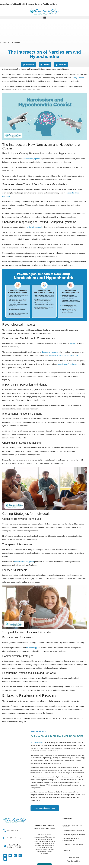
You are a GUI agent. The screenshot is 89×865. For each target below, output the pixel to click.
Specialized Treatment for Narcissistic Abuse (71, 839)
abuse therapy (31, 648)
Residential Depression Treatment (74, 835)
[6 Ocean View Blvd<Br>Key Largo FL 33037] (4, 846)
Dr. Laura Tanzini (36, 743)
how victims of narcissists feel (69, 364)
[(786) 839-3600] (4, 830)
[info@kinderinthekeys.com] (4, 838)
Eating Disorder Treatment (74, 844)
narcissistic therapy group (24, 562)
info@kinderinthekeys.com (16, 838)
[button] (44, 17)
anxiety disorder (78, 78)
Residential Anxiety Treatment (74, 831)
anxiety (72, 343)
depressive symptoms (50, 352)
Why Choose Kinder (74, 861)
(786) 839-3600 (12, 830)
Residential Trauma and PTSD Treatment (73, 826)
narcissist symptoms (32, 159)
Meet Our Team (74, 857)
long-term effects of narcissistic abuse (63, 355)
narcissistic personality (34, 227)
